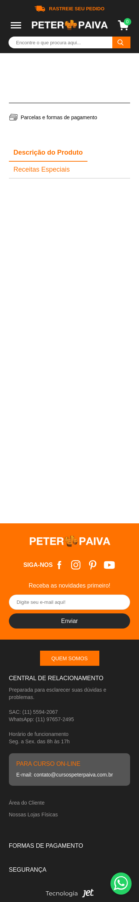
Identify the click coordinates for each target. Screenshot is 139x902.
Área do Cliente (27, 803)
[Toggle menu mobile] (16, 25)
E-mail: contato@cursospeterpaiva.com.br (64, 775)
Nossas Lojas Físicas (33, 814)
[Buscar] (121, 42)
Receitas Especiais (41, 169)
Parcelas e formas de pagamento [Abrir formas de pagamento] (59, 117)
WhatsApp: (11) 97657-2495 (41, 719)
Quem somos (69, 658)
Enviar (69, 621)
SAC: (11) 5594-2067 (33, 712)
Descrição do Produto (48, 152)
